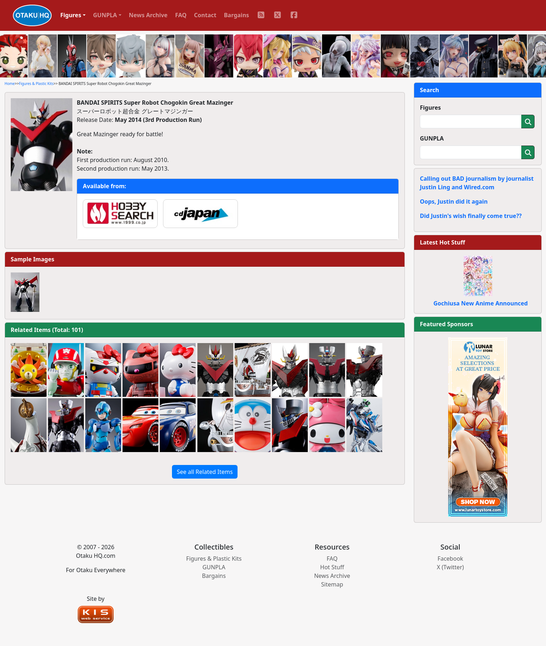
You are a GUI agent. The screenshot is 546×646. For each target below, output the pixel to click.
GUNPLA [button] (105, 15)
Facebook (450, 558)
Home (10, 83)
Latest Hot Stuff (442, 242)
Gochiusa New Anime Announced (481, 303)
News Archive (148, 15)
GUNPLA (432, 138)
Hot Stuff (332, 567)
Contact (205, 15)
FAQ (181, 15)
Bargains (236, 15)
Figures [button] (70, 15)
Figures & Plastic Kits (36, 83)
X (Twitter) (450, 567)
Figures (430, 107)
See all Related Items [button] (205, 472)
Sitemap (332, 584)
